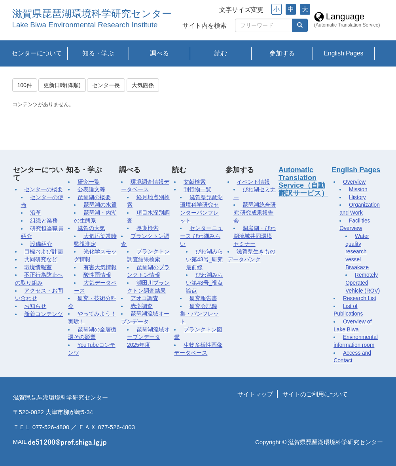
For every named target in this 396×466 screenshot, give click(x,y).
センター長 (106, 85)
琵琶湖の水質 (100, 205)
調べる (159, 53)
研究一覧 (89, 182)
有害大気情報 (100, 267)
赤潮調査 (142, 306)
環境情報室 (38, 267)
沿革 (35, 213)
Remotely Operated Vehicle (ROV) (362, 282)
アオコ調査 (144, 298)
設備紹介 (41, 244)
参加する (282, 53)
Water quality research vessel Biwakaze (357, 251)
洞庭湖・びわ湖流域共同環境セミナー (254, 236)
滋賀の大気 (91, 228)
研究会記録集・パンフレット (199, 314)
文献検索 (195, 182)
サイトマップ (255, 394)
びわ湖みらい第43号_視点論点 (204, 282)
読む (220, 53)
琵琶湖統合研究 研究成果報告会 (254, 212)
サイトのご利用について (315, 394)
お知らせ (35, 306)
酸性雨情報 (97, 275)
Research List (359, 298)
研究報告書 (203, 298)
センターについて (36, 53)
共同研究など (40, 259)
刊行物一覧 (197, 189)
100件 (24, 85)
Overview (354, 182)
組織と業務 (44, 221)
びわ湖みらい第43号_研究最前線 (204, 259)
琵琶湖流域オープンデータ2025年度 (148, 337)
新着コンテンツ (43, 314)
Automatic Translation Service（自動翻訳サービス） (303, 181)
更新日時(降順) (62, 85)
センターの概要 (43, 189)
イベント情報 (253, 182)
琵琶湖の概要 (94, 197)
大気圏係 (143, 85)
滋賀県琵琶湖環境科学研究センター (92, 13)
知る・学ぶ (98, 53)
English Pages (344, 53)
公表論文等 (91, 189)
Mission (358, 189)
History (357, 197)
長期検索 (147, 228)
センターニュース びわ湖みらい (201, 236)
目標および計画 (43, 252)
